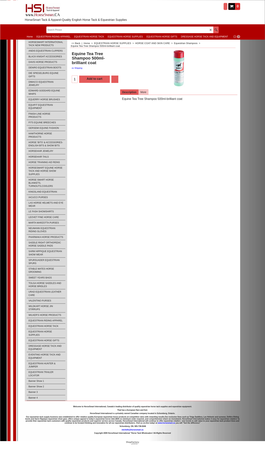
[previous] (234, 36)
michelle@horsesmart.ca (132, 430)
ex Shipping (77, 68)
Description (129, 92)
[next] (238, 36)
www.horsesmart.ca (166, 423)
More (143, 92)
